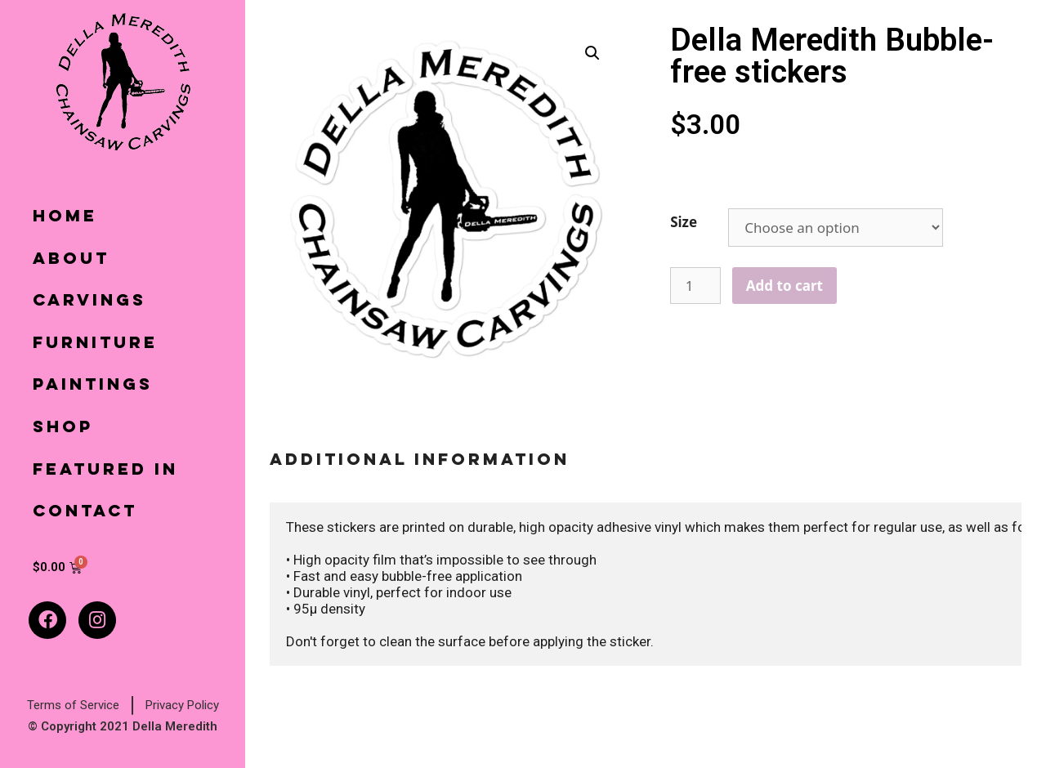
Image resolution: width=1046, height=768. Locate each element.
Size (683, 221)
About (71, 259)
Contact (85, 512)
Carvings (89, 301)
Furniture (95, 344)
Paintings (93, 385)
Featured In (105, 470)
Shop (63, 428)
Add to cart (784, 285)
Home (65, 217)
